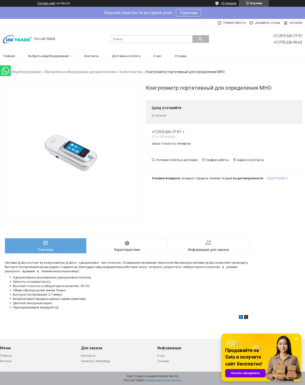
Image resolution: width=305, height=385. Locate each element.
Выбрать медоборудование (48, 56)
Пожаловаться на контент (163, 380)
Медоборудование (26, 72)
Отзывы (181, 56)
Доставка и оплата (126, 56)
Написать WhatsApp (95, 361)
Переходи (188, 12)
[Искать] (200, 39)
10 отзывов (228, 3)
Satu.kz (173, 376)
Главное (6, 355)
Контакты (91, 56)
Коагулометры (131, 72)
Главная (9, 56)
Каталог (6, 361)
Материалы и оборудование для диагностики (80, 72)
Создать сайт (46, 3)
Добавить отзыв (267, 22)
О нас (157, 56)
